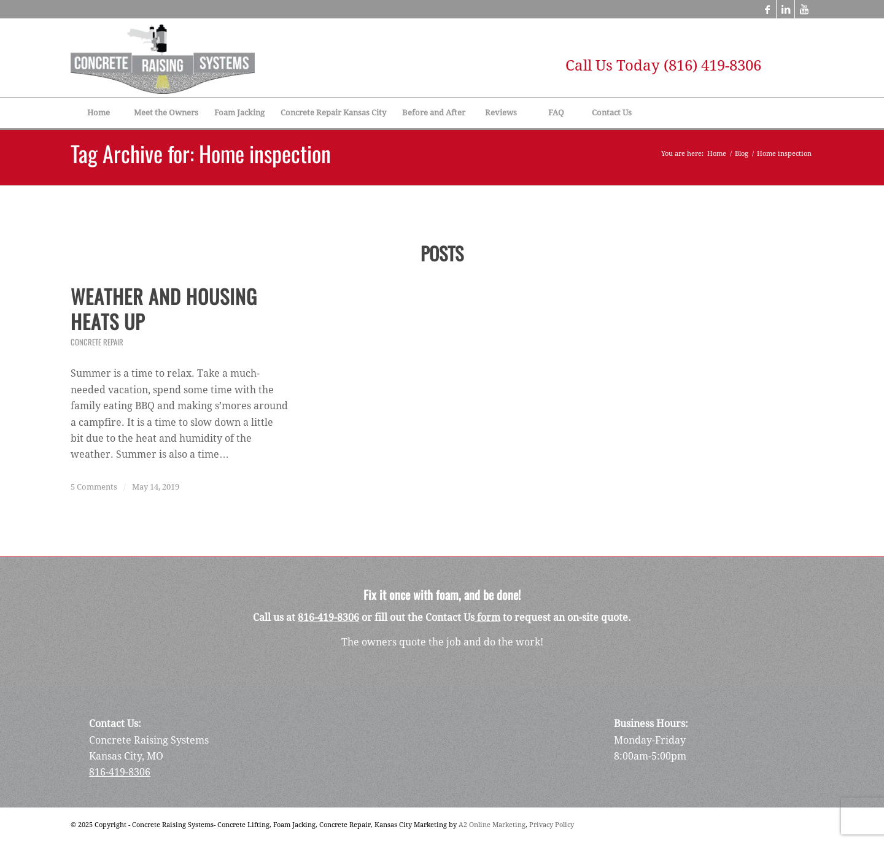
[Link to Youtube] (804, 9)
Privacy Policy (551, 825)
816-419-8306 (328, 617)
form (487, 617)
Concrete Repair (97, 342)
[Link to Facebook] (767, 9)
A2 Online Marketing (492, 825)
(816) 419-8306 (712, 65)
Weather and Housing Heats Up (164, 309)
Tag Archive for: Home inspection (201, 153)
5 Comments (94, 486)
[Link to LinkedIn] (785, 9)
